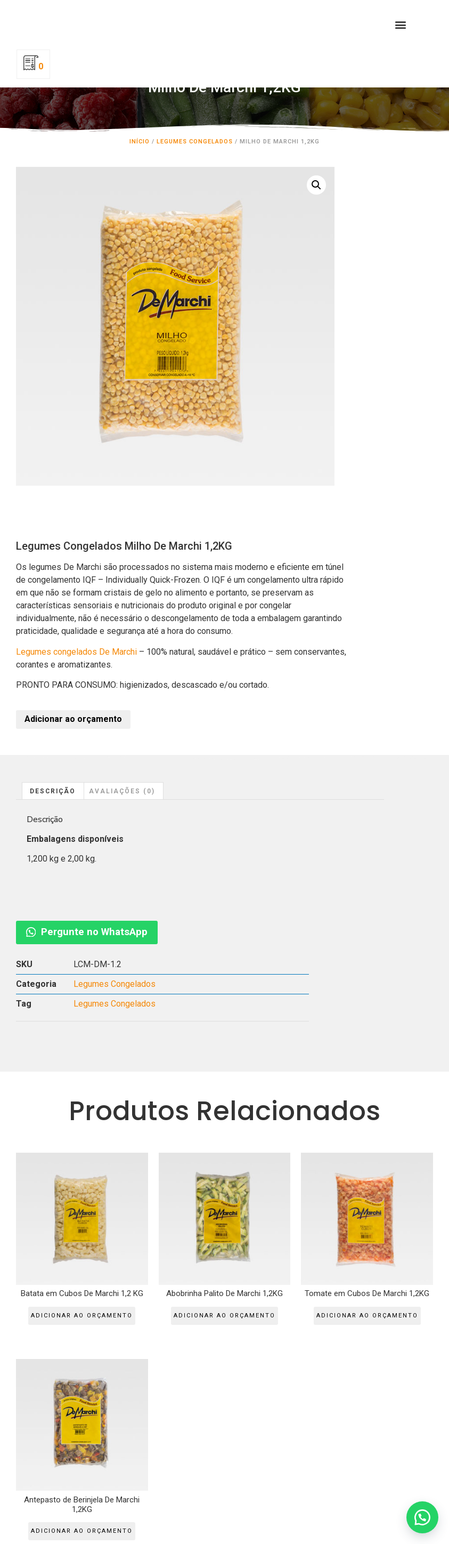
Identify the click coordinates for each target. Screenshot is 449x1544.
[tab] (53, 535)
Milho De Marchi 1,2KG (224, 103)
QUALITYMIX (49, 1298)
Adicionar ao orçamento (292, 464)
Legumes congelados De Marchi (295, 370)
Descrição (53, 535)
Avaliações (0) (122, 535)
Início (139, 152)
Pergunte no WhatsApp (385, 537)
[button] (337, 36)
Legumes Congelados (195, 152)
